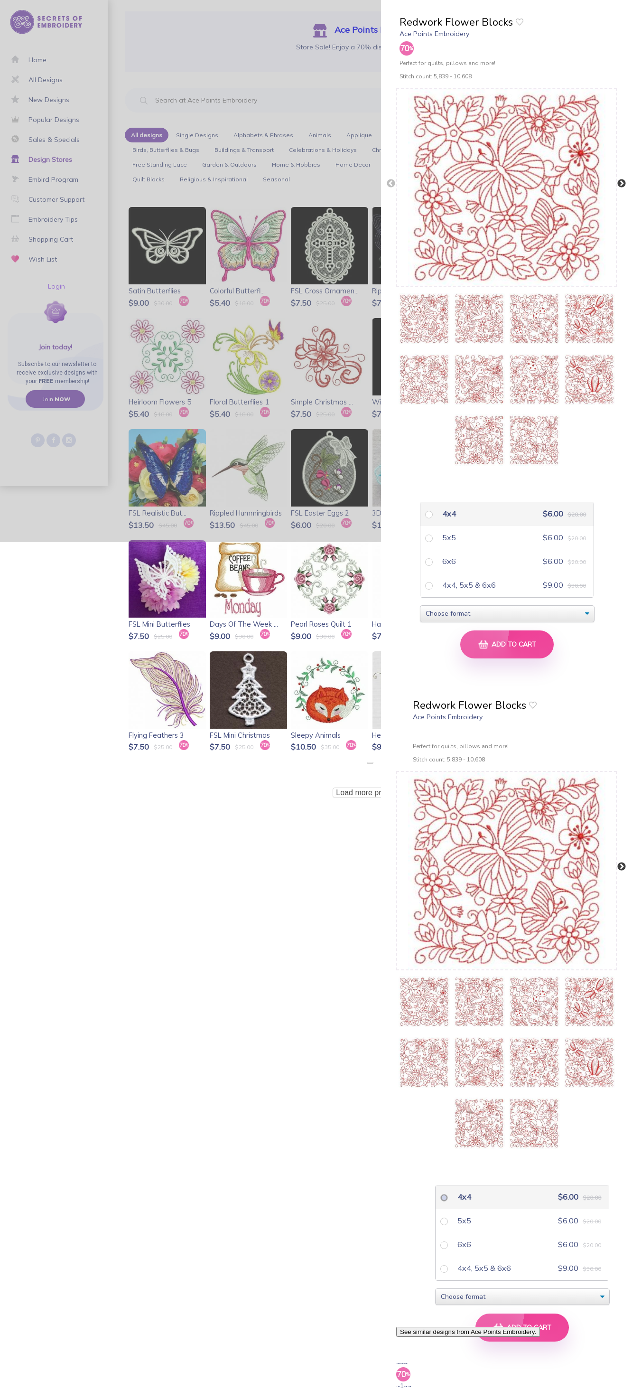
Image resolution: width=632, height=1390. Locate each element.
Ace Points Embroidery (434, 33)
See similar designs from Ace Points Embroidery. (468, 1331)
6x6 (448, 561)
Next (621, 183)
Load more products (369, 793)
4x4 (448, 513)
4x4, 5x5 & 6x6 (468, 585)
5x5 (448, 537)
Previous (391, 183)
